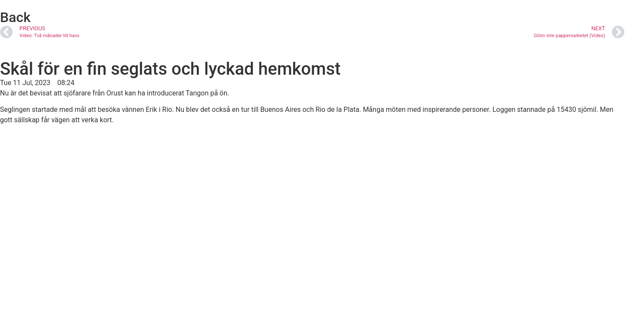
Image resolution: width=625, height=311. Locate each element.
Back (15, 17)
